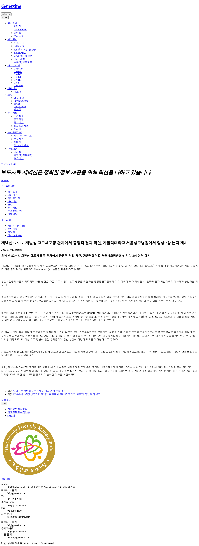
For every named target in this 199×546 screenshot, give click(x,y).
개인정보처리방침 (17, 409)
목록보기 (6, 400)
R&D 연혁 (19, 46)
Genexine (11, 6)
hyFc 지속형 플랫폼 (25, 49)
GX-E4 (17, 77)
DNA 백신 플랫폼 (23, 55)
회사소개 (12, 23)
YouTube (5, 164)
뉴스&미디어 (14, 132)
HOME (5, 180)
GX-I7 (17, 82)
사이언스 (12, 39)
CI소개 (11, 415)
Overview (18, 68)
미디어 (17, 142)
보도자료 (19, 139)
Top (4, 403)
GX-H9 (17, 80)
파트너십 (12, 88)
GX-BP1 (18, 71)
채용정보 (19, 158)
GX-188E (18, 85)
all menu (6, 14)
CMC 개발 (19, 59)
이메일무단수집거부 (18, 412)
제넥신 (17, 26)
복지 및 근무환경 (23, 155)
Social (17, 103)
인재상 (17, 152)
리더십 (17, 32)
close (4, 17)
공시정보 (19, 122)
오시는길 (19, 36)
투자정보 (12, 112)
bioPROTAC (20, 52)
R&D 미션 (19, 42)
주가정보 (19, 116)
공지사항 (19, 119)
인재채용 (12, 148)
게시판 (17, 129)
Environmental (21, 101)
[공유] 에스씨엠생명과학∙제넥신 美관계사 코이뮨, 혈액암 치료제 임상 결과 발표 (57, 394)
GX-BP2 (18, 74)
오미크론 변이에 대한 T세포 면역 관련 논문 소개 (39, 391)
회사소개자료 (21, 125)
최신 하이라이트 (23, 135)
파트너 (17, 91)
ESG (9, 94)
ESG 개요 (19, 97)
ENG (13, 164)
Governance (20, 106)
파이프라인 (13, 65)
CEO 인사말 (20, 29)
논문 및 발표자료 (23, 62)
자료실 (17, 109)
